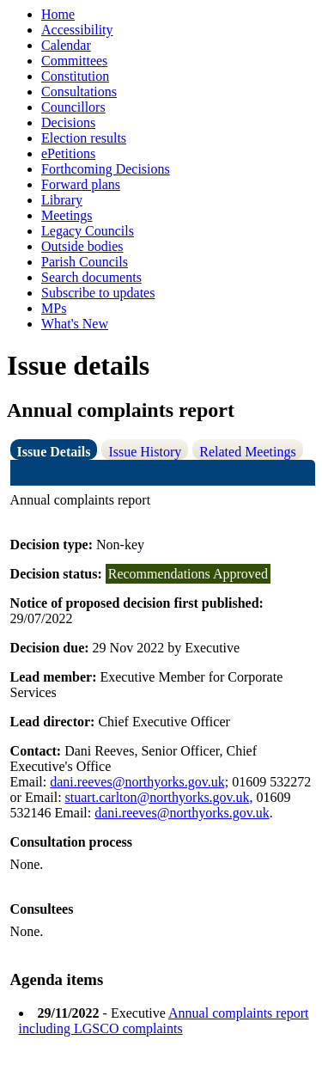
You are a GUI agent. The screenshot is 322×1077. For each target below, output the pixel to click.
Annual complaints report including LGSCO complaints (164, 1021)
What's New (74, 323)
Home (58, 14)
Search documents (91, 277)
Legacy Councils (87, 230)
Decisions (68, 122)
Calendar (66, 45)
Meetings (67, 215)
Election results (83, 138)
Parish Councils (84, 261)
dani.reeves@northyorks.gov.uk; (139, 781)
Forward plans (80, 184)
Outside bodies (82, 246)
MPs (53, 308)
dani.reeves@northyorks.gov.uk (181, 812)
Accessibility (77, 29)
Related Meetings (247, 451)
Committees (74, 60)
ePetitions (68, 153)
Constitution (75, 76)
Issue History (144, 451)
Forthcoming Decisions (105, 169)
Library (61, 200)
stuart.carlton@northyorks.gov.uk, (159, 797)
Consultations (79, 91)
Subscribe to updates (98, 292)
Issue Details (54, 451)
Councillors (73, 107)
